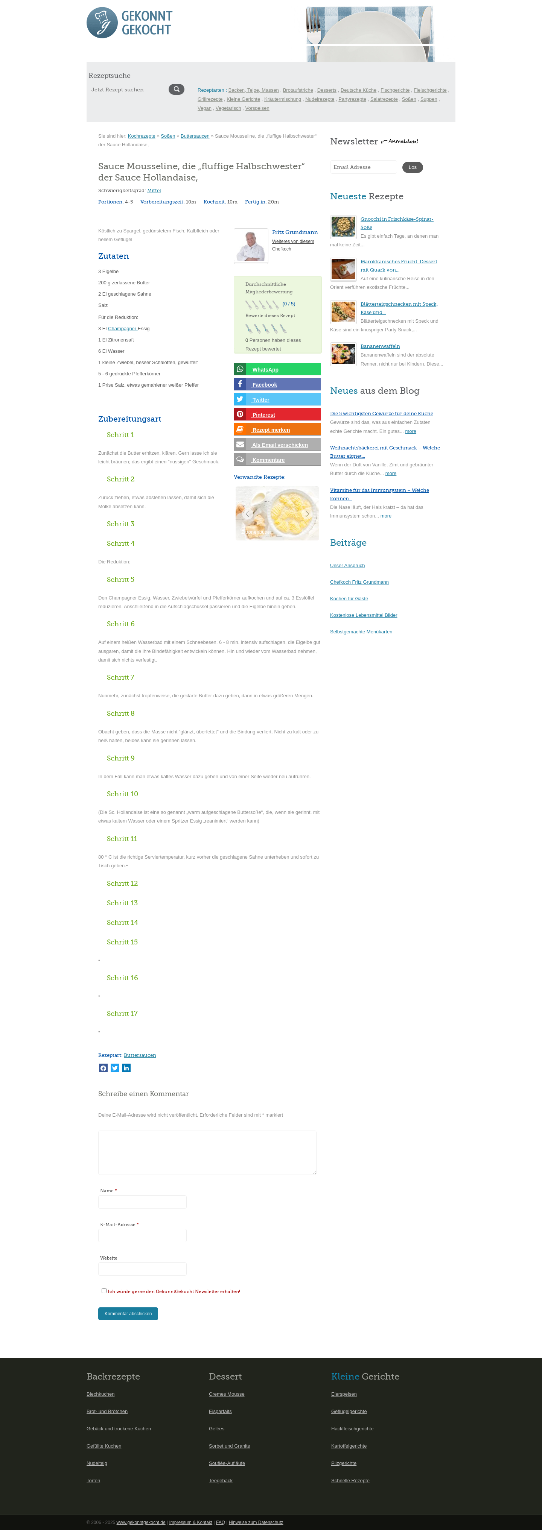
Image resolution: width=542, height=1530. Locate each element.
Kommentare (259, 459)
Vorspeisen (257, 108)
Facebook (255, 384)
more (410, 431)
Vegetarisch (228, 108)
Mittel (154, 190)
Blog (297, 53)
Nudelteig (97, 1463)
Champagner (123, 328)
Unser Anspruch (347, 565)
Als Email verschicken (271, 444)
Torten (93, 1480)
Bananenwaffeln (380, 346)
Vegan (205, 108)
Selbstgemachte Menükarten (361, 631)
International (207, 53)
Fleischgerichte (430, 90)
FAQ (220, 1522)
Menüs (238, 53)
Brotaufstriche (298, 90)
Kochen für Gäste (349, 598)
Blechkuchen (100, 1394)
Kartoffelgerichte (349, 1446)
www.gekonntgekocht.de (141, 1522)
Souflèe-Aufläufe (227, 1463)
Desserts (326, 90)
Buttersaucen (195, 136)
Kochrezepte (141, 136)
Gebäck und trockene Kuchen (119, 1428)
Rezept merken (262, 429)
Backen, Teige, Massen (253, 90)
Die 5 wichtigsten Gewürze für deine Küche (381, 413)
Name (108, 1190)
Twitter (251, 399)
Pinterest (254, 414)
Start (97, 53)
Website (108, 1258)
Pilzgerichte (343, 1463)
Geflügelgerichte (349, 1411)
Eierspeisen (344, 1394)
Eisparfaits (220, 1411)
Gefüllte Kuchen (104, 1446)
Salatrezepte (384, 99)
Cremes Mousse (227, 1394)
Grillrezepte (210, 99)
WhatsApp (256, 369)
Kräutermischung (282, 99)
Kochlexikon (269, 53)
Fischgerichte (395, 90)
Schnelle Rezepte (350, 1480)
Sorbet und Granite (229, 1446)
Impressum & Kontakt (190, 1522)
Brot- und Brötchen (107, 1411)
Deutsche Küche (358, 90)
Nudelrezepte (319, 99)
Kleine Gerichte (243, 99)
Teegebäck (221, 1480)
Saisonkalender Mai (162, 53)
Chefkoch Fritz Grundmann (359, 582)
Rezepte (121, 53)
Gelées (216, 1428)
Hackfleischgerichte (352, 1428)
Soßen (409, 99)
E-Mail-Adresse (119, 1224)
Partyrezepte (352, 99)
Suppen (428, 99)
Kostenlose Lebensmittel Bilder (363, 615)
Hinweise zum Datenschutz (256, 1522)
